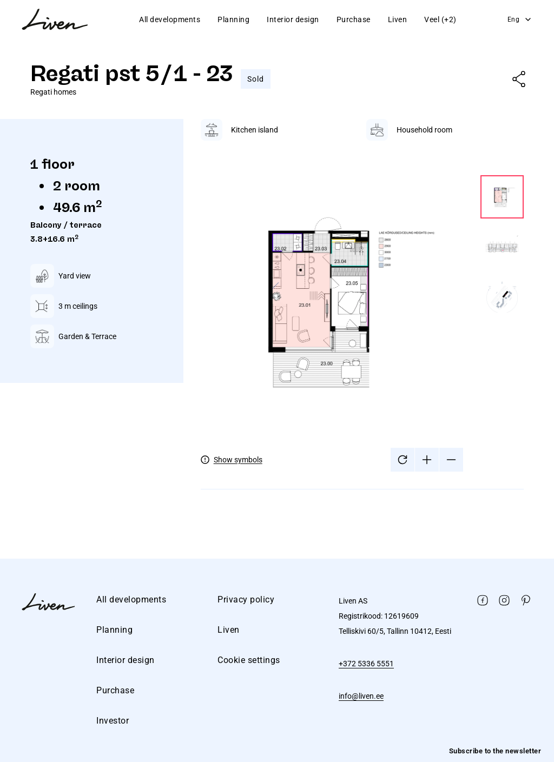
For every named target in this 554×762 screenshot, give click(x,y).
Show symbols (238, 459)
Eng (520, 19)
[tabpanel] (362, 313)
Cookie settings (248, 660)
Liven (397, 19)
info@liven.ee (361, 696)
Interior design (293, 19)
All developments (169, 19)
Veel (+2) (440, 19)
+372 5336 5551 (366, 663)
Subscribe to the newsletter (495, 751)
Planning (233, 19)
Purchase (354, 19)
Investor (112, 720)
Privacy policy (245, 599)
